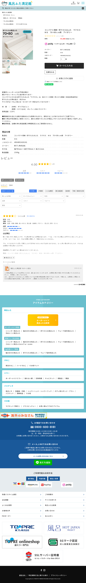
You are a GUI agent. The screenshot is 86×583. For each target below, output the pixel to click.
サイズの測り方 (50, 500)
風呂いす (9, 391)
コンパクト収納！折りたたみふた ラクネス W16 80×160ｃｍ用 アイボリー (35, 253)
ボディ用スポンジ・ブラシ (64, 391)
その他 (28, 393)
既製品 (20, 18)
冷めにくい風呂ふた (13, 333)
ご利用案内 (49, 494)
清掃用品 (20, 393)
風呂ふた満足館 (7, 12)
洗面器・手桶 (20, 391)
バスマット (10, 393)
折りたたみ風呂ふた (48, 331)
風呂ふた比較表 (50, 505)
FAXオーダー (6, 516)
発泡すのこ (10, 365)
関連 (67, 378)
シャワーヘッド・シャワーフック (40, 391)
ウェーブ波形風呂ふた (66, 331)
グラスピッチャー (29, 406)
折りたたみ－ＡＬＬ (9, 15)
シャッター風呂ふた (13, 331)
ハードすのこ (21, 365)
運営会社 (22, 575)
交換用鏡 (39, 378)
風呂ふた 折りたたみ (9, 18)
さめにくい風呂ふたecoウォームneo (19, 344)
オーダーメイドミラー (14, 378)
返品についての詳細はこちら (54, 81)
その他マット (34, 365)
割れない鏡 (29, 378)
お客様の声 (6, 511)
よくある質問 (7, 505)
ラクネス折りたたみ (21, 24)
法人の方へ (49, 516)
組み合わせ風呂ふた (30, 331)
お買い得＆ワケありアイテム (49, 406)
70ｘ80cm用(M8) (8, 21)
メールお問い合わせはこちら (43, 456)
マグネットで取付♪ (13, 406)
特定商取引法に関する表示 (38, 575)
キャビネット (50, 378)
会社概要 (5, 500)
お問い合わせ (50, 511)
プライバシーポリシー (59, 575)
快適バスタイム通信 (9, 494)
